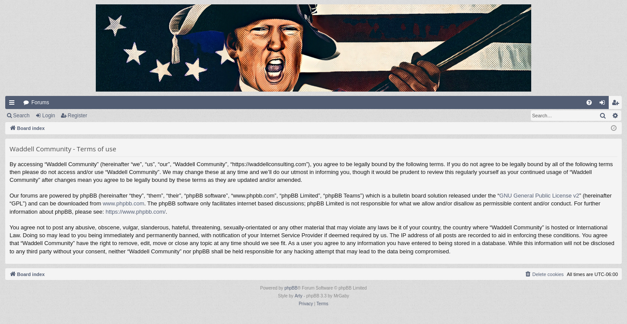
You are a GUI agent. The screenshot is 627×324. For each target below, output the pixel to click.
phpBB (290, 288)
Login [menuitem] (604, 104)
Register (78, 116)
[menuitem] (589, 102)
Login (48, 116)
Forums (40, 102)
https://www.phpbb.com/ (135, 211)
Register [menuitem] (617, 104)
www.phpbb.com (123, 203)
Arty (299, 295)
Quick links (13, 104)
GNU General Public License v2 (539, 195)
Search (21, 116)
